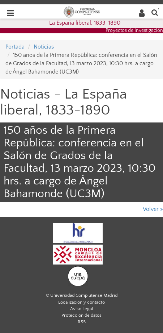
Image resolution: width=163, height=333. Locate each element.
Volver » (153, 209)
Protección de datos (81, 315)
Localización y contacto (81, 302)
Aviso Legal (81, 308)
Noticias (44, 46)
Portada (15, 46)
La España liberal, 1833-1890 (84, 23)
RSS (82, 321)
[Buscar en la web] (154, 12)
